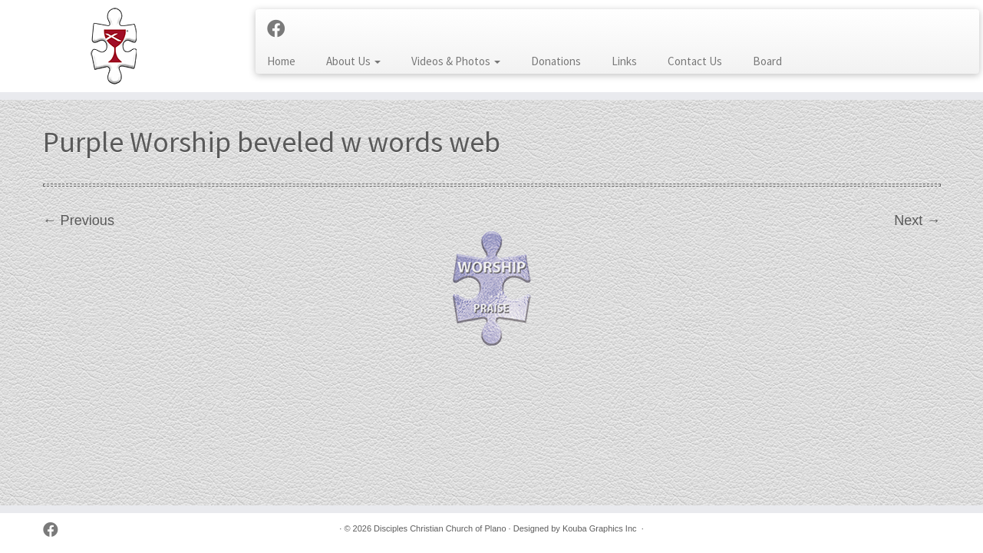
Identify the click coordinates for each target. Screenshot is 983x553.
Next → (917, 220)
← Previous (78, 220)
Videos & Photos (455, 61)
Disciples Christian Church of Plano (440, 528)
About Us (353, 61)
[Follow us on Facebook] (281, 29)
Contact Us (695, 61)
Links (624, 61)
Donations (556, 61)
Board (767, 61)
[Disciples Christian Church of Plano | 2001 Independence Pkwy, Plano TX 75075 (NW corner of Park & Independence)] (113, 46)
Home (281, 61)
